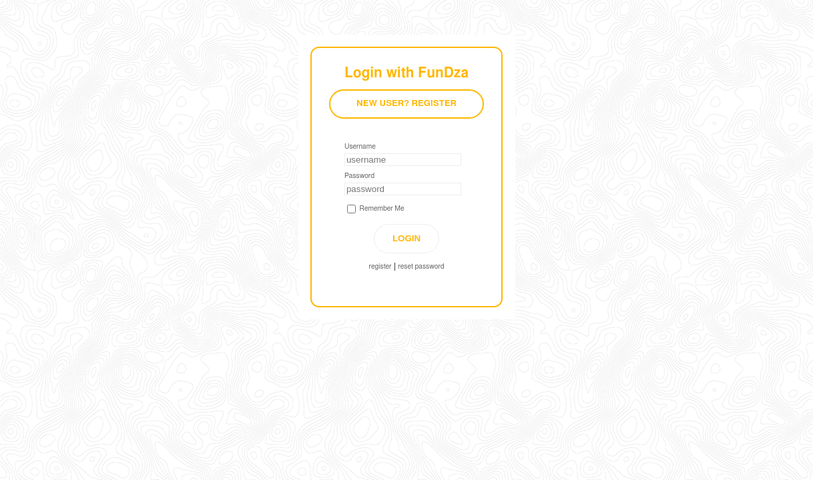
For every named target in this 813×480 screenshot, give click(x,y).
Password (359, 176)
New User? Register (406, 103)
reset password (421, 266)
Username (360, 146)
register (380, 266)
